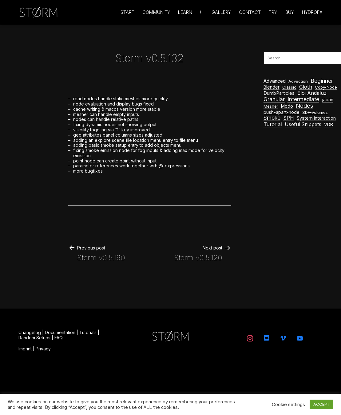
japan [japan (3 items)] (327, 99)
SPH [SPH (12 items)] (288, 118)
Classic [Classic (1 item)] (289, 87)
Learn (185, 12)
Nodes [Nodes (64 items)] (304, 105)
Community (156, 12)
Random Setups (34, 337)
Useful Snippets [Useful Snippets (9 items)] (303, 124)
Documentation (60, 332)
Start (127, 12)
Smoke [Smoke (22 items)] (272, 118)
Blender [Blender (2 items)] (272, 87)
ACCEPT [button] (321, 404)
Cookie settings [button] (288, 404)
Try (273, 12)
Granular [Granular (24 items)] (274, 99)
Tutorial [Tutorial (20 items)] (273, 124)
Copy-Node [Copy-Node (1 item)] (326, 87)
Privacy (43, 348)
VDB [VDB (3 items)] (328, 124)
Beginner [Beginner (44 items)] (322, 81)
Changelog (29, 332)
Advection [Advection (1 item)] (298, 81)
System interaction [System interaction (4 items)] (316, 118)
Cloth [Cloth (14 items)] (305, 87)
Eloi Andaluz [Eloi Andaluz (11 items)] (312, 93)
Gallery (221, 12)
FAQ (58, 337)
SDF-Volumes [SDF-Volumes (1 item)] (315, 112)
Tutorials (88, 332)
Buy (289, 12)
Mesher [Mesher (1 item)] (271, 106)
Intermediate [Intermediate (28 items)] (303, 99)
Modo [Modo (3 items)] (287, 106)
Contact (250, 12)
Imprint (25, 348)
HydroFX (312, 12)
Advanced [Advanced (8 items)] (275, 81)
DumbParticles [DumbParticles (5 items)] (279, 93)
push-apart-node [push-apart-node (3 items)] (281, 112)
